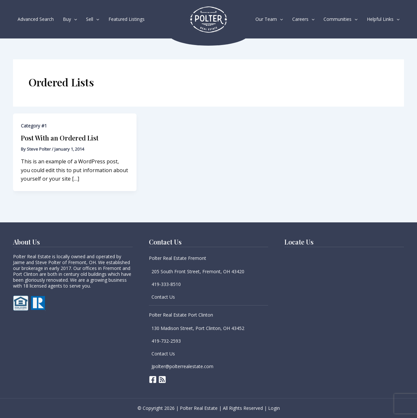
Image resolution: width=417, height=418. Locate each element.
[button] (74, 19)
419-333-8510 (166, 284)
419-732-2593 (166, 341)
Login (274, 408)
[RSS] (162, 379)
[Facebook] (153, 379)
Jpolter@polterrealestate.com (182, 366)
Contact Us (163, 297)
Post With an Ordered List (59, 137)
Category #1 (34, 126)
